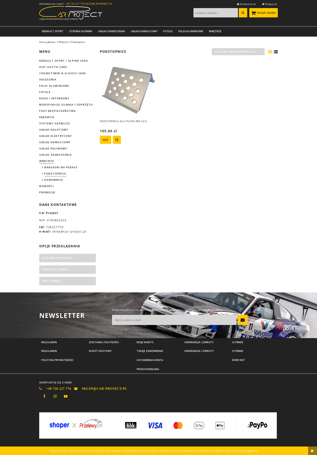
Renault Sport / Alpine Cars (63, 60)
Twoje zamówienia (150, 351)
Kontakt (238, 360)
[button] (117, 140)
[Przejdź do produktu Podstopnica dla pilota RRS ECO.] (128, 88)
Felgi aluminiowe (54, 86)
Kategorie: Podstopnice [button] (57, 258)
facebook (44, 396)
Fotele (45, 92)
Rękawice (47, 117)
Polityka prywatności (57, 360)
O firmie (237, 351)
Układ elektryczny (55, 136)
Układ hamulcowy (55, 142)
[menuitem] (52, 31)
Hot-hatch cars (53, 67)
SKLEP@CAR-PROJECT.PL (98, 3)
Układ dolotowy (53, 129)
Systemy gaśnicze (54, 123)
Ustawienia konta (150, 360)
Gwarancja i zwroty (199, 351)
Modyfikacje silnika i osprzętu (66, 104)
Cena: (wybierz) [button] (51, 281)
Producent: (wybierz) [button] (55, 269)
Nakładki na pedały (61, 167)
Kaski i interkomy (54, 98)
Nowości (46, 186)
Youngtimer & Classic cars (62, 73)
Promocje (47, 192)
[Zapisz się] (243, 320)
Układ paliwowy (53, 148)
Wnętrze (46, 161)
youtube (66, 396)
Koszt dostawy (100, 351)
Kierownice (53, 180)
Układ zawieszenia (55, 155)
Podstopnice (55, 173)
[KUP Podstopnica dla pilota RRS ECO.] (105, 140)
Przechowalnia (148, 369)
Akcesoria (47, 79)
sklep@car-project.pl (69, 231)
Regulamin (49, 351)
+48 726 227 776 (75, 3)
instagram (55, 396)
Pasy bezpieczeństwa (57, 111)
